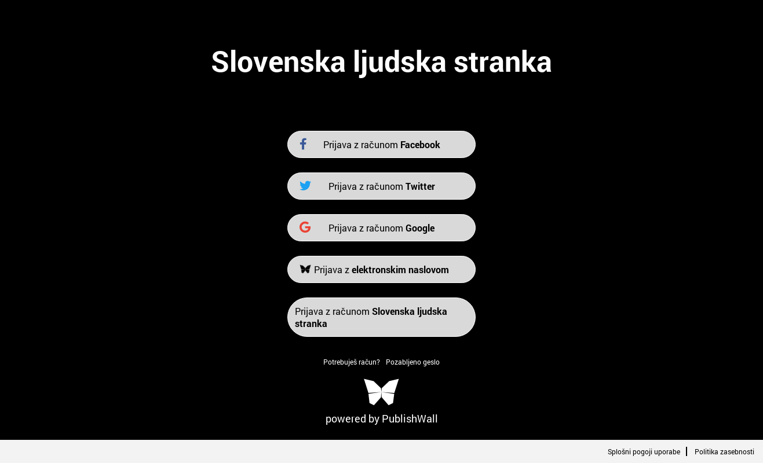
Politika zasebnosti (724, 451)
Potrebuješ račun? (351, 361)
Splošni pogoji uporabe (644, 451)
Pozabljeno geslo (413, 361)
